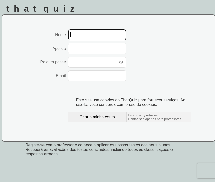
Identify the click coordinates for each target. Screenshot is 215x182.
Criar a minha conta (97, 117)
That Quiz (42, 8)
